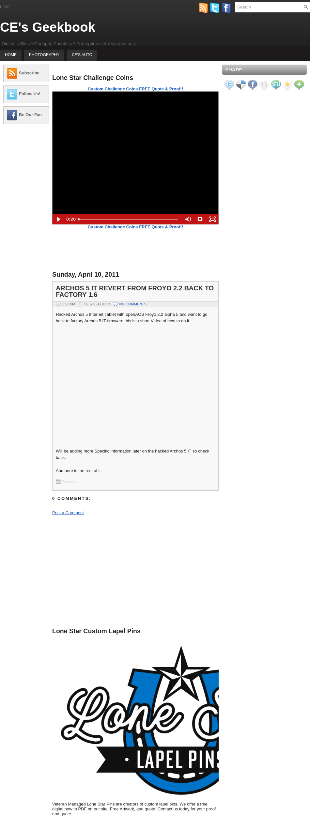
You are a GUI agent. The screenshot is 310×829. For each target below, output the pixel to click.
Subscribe (29, 72)
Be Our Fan (30, 114)
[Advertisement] (26, 149)
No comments (133, 304)
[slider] (128, 219)
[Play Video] (58, 219)
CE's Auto (82, 55)
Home (5, 7)
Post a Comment (68, 512)
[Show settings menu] (200, 219)
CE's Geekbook (47, 27)
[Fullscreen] (212, 219)
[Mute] (187, 219)
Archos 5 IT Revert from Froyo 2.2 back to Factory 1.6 (135, 291)
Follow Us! (29, 93)
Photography (44, 55)
